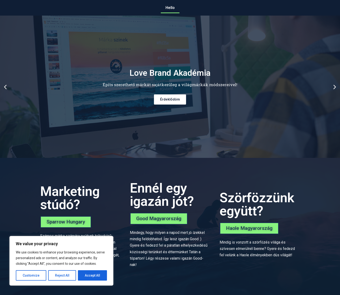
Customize (31, 275)
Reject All (62, 275)
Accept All (92, 275)
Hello (170, 7)
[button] (65, 222)
